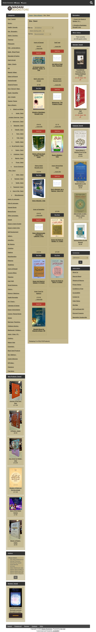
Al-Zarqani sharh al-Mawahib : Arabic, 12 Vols (39, 68)
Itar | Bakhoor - (12, 355)
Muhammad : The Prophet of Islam (57, 103)
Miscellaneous (15, 195)
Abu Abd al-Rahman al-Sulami (15, 559)
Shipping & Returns (78, 280)
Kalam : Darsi (15, 150)
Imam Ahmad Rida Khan (57, 167)
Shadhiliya (11, 265)
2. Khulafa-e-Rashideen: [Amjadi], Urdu (80, 26)
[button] (91, 3)
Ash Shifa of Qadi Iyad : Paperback (57, 65)
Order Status (76, 301)
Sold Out (38, 53)
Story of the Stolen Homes (15, 505)
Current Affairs (12, 273)
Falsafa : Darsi (15, 130)
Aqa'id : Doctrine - (13, 35)
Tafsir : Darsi (15, 175)
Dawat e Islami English (14, 224)
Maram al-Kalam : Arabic (15, 532)
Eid (9, 68)
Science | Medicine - (14, 293)
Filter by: (30, 28)
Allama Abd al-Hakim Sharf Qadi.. (15, 569)
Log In (23, 3)
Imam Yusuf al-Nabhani (38, 292)
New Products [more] (14, 376)
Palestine (10, 277)
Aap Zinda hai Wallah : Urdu (15, 450)
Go (15, 577)
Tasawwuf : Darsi (15, 187)
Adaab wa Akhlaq (15, 109)
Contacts (34, 626)
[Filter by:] (44, 27)
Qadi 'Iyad (57, 42)
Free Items (11, 371)
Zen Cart (62, 629)
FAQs (41, 626)
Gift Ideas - (11, 363)
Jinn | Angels (11, 97)
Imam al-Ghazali (12, 269)
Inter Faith (11, 281)
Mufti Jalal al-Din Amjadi (39, 80)
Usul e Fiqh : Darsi (15, 191)
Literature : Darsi (15, 154)
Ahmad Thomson (15, 561)
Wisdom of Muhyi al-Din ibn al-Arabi (15, 479)
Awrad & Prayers (13, 85)
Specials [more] (78, 45)
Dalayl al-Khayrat (13, 76)
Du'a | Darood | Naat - (14, 89)
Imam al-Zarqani (39, 42)
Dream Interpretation (14, 310)
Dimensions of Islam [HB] (80, 98)
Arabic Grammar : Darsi (15, 117)
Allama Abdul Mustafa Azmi (15, 573)
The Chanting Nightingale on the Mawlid (80, 174)
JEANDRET (56, 631)
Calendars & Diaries (13, 305)
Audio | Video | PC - (13, 334)
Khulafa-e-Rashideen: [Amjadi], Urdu (38, 113)
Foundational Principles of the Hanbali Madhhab (80, 62)
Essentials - (11, 346)
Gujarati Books (12, 207)
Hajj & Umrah (12, 60)
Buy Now (38, 88)
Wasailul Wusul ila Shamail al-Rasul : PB (38, 330)
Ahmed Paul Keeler (15, 563)
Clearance (11, 367)
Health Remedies (13, 297)
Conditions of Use (78, 289)
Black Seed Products (14, 350)
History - (10, 289)
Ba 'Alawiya (11, 244)
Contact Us (76, 297)
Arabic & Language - (14, 199)
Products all (18, 626)
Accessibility (76, 293)
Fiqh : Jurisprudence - (14, 48)
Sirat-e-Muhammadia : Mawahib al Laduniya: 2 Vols (38, 234)
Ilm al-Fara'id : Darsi (15, 146)
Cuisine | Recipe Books (14, 314)
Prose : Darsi (15, 162)
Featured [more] (78, 126)
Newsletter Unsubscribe (80, 317)
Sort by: (30, 34)
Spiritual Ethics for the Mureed (80, 233)
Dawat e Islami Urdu (14, 228)
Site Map (75, 305)
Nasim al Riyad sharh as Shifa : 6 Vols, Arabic (38, 155)
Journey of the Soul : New (15, 392)
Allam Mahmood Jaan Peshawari (15, 568)
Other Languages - (13, 215)
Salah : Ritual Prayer (14, 52)
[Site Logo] (20, 8)
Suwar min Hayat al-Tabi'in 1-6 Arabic (57, 281)
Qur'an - (10, 23)
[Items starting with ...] (37, 31)
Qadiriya (10, 252)
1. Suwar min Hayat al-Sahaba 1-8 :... (79, 20)
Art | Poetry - (11, 301)
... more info (38, 48)
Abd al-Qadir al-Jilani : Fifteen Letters (80, 205)
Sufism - (10, 236)
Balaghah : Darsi (15, 125)
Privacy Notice (77, 284)
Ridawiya (10, 260)
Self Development (13, 232)
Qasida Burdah (12, 80)
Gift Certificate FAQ (78, 309)
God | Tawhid (11, 19)
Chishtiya (10, 248)
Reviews (26, 626)
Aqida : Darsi (15, 113)
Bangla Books (12, 211)
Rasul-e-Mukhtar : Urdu (57, 156)
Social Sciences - (13, 285)
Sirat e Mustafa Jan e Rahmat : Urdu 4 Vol (57, 190)
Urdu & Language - (13, 203)
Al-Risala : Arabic (15, 421)
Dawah (10, 220)
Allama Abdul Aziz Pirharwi (15, 571)
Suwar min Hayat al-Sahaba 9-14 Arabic (39, 282)
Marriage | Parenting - (14, 322)
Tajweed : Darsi (15, 179)
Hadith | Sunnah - (13, 27)
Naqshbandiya (12, 256)
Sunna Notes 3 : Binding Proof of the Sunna (80, 142)
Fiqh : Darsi (15, 138)
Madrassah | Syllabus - (14, 330)
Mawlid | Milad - (12, 72)
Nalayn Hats (11, 342)
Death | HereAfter (13, 93)
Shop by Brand (77, 276)
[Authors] (15, 565)
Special (9, 626)
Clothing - (10, 338)
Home (17, 3)
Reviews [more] (13, 583)
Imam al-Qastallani (38, 209)
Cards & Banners (13, 359)
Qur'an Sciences (15, 166)
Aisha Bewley (15, 564)
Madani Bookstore (46, 629)
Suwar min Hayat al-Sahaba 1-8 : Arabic (57, 240)
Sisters (10, 318)
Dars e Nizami (38, 15)
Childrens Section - (13, 326)
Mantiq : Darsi (15, 158)
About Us (75, 272)
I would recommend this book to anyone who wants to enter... (15, 600)
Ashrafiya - (11, 240)
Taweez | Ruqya (12, 101)
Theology (10, 40)
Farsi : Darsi (15, 134)
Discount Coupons (78, 313)
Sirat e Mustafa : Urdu (38, 201)
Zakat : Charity (12, 64)
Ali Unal (15, 566)
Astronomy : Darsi (15, 121)
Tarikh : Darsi (15, 183)
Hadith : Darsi (15, 142)
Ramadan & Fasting (13, 56)
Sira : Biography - (13, 31)
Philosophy (11, 44)
